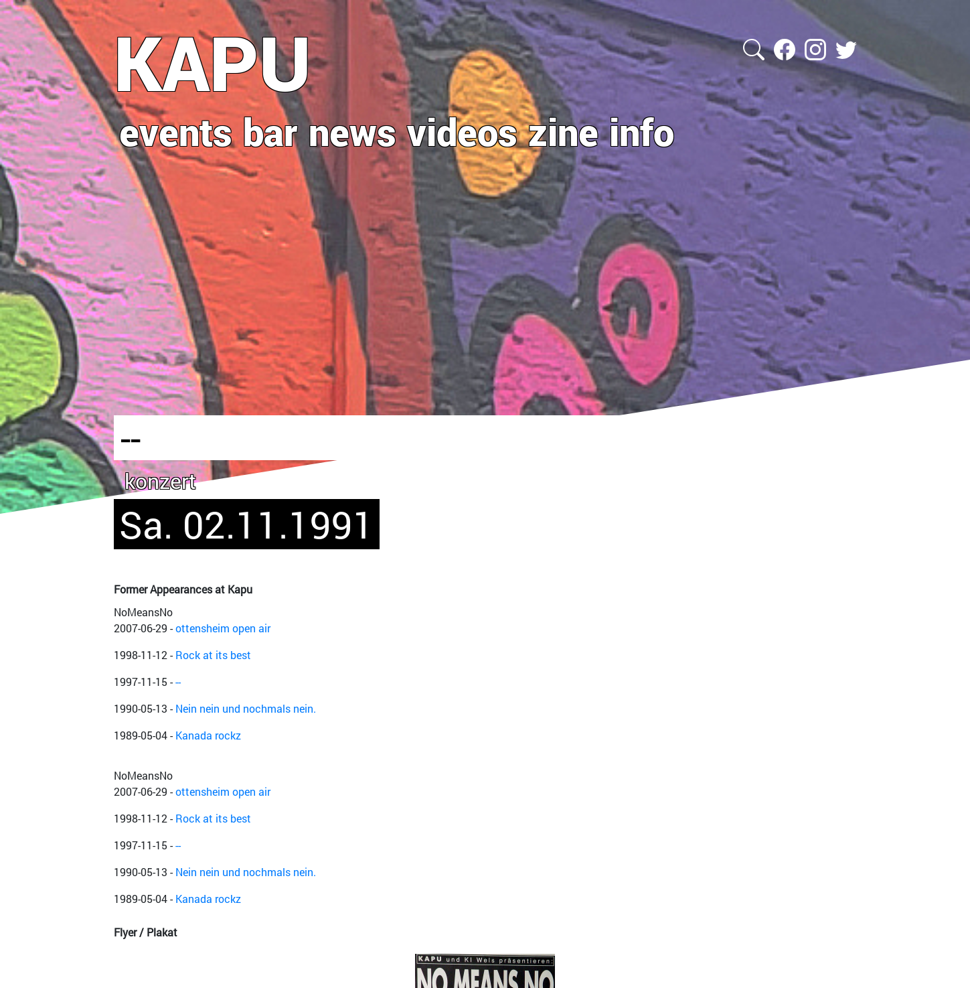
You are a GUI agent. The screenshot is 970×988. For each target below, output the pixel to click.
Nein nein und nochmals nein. (245, 708)
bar (270, 131)
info (641, 131)
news (352, 131)
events (175, 131)
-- (178, 682)
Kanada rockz (208, 735)
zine (563, 131)
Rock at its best (213, 655)
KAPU (212, 62)
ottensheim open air (222, 628)
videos (462, 131)
